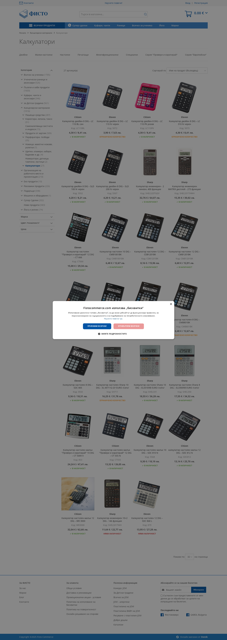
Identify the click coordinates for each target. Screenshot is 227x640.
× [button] (171, 304)
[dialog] (113, 320)
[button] (113, 333)
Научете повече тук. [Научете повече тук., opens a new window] (113, 318)
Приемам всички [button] (97, 326)
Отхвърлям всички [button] (128, 326)
